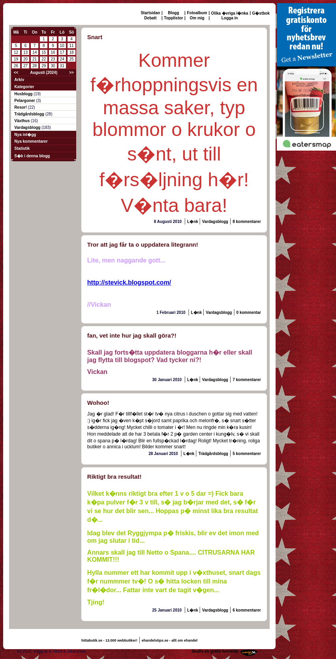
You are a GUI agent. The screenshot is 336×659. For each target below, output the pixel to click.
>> (71, 72)
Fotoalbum (197, 13)
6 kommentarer (247, 610)
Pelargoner (25, 100)
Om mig (197, 18)
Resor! (21, 107)
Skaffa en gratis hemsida (214, 651)
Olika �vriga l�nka (229, 13)
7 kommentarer (247, 380)
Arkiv (19, 79)
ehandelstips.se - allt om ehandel (169, 640)
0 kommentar (249, 312)
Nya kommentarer (30, 141)
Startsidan (150, 13)
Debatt (150, 18)
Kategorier (24, 87)
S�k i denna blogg (32, 156)
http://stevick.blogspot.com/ (129, 282)
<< (16, 72)
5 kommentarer (247, 453)
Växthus (22, 121)
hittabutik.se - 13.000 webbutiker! (109, 640)
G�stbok (261, 13)
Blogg (173, 13)
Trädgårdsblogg (29, 114)
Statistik (22, 148)
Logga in (229, 18)
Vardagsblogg (27, 127)
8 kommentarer (247, 221)
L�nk (193, 221)
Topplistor (173, 18)
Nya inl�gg (25, 134)
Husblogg (24, 94)
